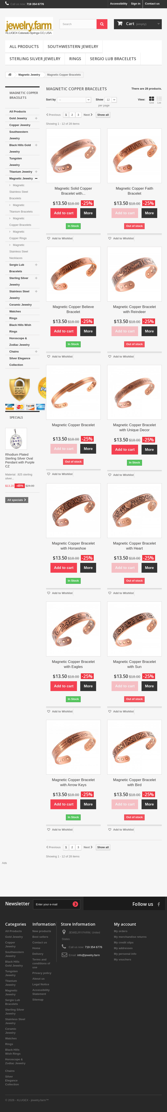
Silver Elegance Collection (19, 361)
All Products (24, 46)
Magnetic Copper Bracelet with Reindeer (134, 309)
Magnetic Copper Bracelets (20, 221)
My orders (120, 931)
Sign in (135, 3)
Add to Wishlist (62, 238)
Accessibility (118, 3)
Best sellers (40, 936)
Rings (75, 58)
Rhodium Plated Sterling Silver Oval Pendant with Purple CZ (19, 460)
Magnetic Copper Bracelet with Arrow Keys (73, 782)
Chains (14, 351)
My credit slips (124, 942)
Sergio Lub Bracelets (113, 58)
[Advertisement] (83, 875)
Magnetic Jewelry (21, 178)
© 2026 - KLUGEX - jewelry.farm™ (27, 1100)
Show (99, 99)
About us (38, 978)
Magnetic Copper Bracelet (73, 425)
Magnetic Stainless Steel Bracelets (18, 192)
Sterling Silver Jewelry (35, 58)
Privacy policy (41, 973)
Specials (16, 417)
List (159, 100)
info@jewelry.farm (88, 955)
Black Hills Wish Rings (20, 328)
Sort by (51, 99)
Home (36, 948)
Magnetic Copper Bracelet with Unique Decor (134, 427)
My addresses (123, 948)
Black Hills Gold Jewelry (20, 148)
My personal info (125, 953)
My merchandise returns (130, 936)
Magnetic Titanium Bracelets (21, 208)
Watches (15, 311)
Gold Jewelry (18, 118)
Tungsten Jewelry (15, 162)
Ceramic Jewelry (20, 304)
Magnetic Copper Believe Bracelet (73, 309)
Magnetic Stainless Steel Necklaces (18, 251)
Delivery (37, 953)
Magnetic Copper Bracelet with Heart (134, 545)
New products (41, 931)
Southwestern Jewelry (73, 46)
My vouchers (122, 959)
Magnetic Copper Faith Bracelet (134, 191)
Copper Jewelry (19, 125)
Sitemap (37, 999)
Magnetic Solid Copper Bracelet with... (73, 191)
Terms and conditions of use (41, 963)
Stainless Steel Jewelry (19, 295)
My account (125, 924)
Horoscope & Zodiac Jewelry (19, 341)
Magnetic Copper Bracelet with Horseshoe (73, 545)
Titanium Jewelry (20, 171)
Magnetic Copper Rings (18, 235)
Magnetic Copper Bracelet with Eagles (73, 664)
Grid (151, 100)
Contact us (152, 3)
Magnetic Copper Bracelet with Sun (134, 664)
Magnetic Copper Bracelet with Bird (134, 782)
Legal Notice (40, 984)
